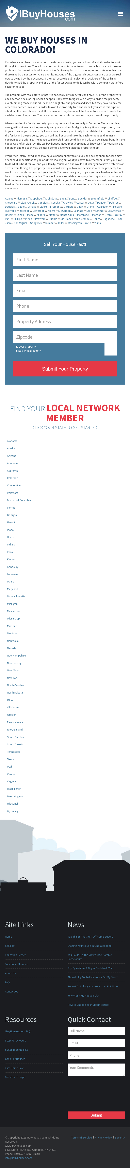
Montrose (83, 215)
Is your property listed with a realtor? (28, 348)
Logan (20, 215)
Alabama (12, 441)
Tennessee (13, 752)
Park (7, 219)
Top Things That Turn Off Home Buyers (90, 936)
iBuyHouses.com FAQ (18, 1031)
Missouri (12, 626)
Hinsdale (117, 206)
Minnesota (13, 611)
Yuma (97, 223)
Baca (63, 198)
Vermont (12, 774)
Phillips (18, 219)
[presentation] (84, 1094)
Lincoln (9, 215)
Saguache (109, 219)
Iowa (10, 552)
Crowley (68, 202)
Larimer (99, 211)
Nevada (11, 648)
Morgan (96, 215)
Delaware (12, 493)
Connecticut (14, 485)
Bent (72, 198)
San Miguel (20, 223)
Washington (75, 223)
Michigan (12, 604)
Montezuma (67, 215)
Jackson (24, 211)
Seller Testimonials (16, 1049)
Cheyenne (11, 202)
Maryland (12, 589)
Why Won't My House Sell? (83, 995)
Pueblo (53, 219)
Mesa (30, 215)
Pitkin (28, 219)
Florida (11, 507)
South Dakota (15, 744)
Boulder (82, 198)
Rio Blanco (67, 219)
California (12, 470)
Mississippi (13, 618)
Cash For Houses (15, 1059)
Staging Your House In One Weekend (90, 946)
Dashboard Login (15, 1077)
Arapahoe (36, 198)
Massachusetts (16, 596)
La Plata (78, 211)
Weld (88, 223)
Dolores (114, 202)
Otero (108, 215)
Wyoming (12, 811)
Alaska (11, 448)
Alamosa (22, 198)
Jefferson (39, 211)
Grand (90, 206)
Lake (89, 211)
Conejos (43, 202)
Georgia (12, 515)
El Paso (32, 206)
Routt (96, 219)
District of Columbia (19, 500)
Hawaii (11, 522)
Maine (10, 581)
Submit (96, 1115)
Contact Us (11, 991)
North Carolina (15, 685)
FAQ (7, 982)
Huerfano (10, 211)
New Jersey (14, 663)
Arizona (11, 456)
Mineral (41, 215)
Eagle (21, 206)
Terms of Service (81, 1137)
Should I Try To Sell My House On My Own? (93, 977)
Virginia (11, 781)
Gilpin (80, 206)
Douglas (10, 206)
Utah (10, 766)
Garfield (69, 206)
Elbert (43, 206)
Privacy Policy (103, 1137)
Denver (101, 202)
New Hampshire (16, 655)
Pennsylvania (15, 722)
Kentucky (12, 567)
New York (12, 678)
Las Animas (114, 211)
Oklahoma (13, 707)
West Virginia (15, 796)
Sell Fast (10, 946)
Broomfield (97, 198)
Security (120, 1137)
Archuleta (51, 198)
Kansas (11, 559)
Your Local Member (16, 964)
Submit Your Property (65, 369)
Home (8, 936)
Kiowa (51, 211)
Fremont (55, 206)
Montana (12, 633)
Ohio (10, 700)
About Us (10, 973)
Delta (91, 202)
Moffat (52, 215)
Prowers (40, 219)
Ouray (118, 215)
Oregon (11, 715)
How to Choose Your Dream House (88, 1005)
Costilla (55, 202)
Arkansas (12, 463)
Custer (80, 202)
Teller (61, 223)
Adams (9, 198)
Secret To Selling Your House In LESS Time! (93, 986)
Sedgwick (36, 223)
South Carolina (16, 737)
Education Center (15, 955)
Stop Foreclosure (15, 1040)
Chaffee (112, 198)
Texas (10, 759)
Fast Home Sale (14, 1068)
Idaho (10, 530)
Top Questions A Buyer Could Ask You (90, 968)
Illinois (11, 537)
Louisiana (12, 574)
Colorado (12, 478)
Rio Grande (83, 219)
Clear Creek (27, 202)
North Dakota (15, 692)
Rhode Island (15, 729)
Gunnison (102, 206)
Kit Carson (64, 211)
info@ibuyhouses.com (18, 1158)
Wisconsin (13, 803)
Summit (49, 223)
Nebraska (13, 641)
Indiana (11, 544)
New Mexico (14, 670)
